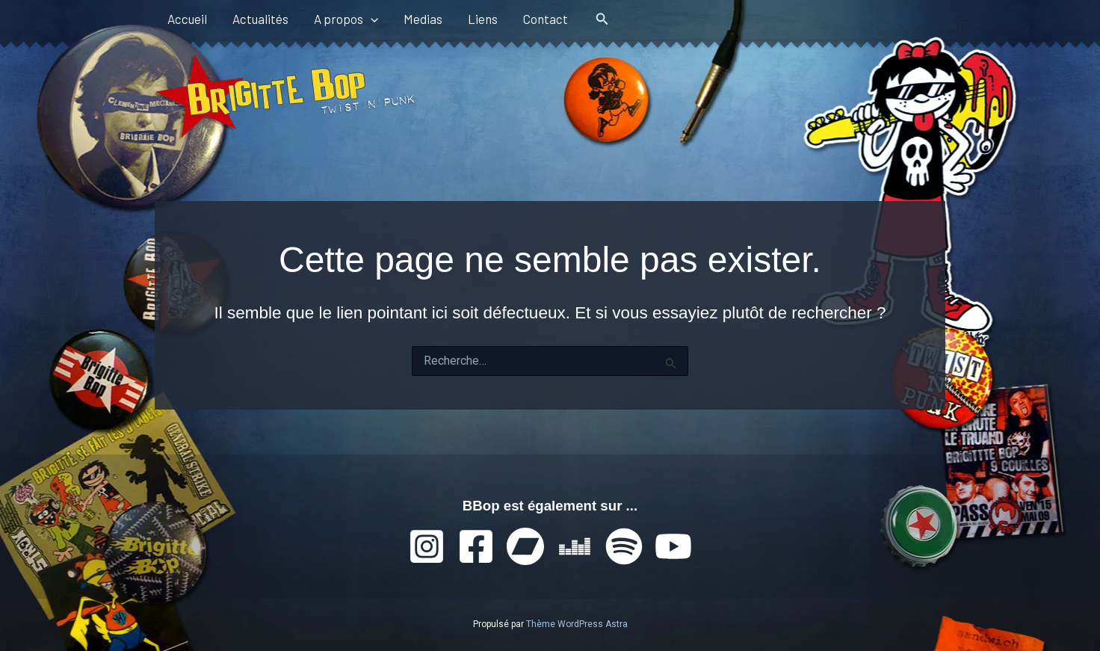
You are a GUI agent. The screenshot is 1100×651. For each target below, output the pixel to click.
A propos (346, 18)
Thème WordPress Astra (577, 624)
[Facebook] (476, 546)
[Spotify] (624, 546)
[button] (602, 19)
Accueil (187, 18)
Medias (423, 18)
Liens (483, 18)
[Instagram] (426, 546)
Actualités (260, 18)
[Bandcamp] (525, 546)
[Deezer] (574, 546)
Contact (545, 18)
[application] (370, 18)
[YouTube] (673, 546)
